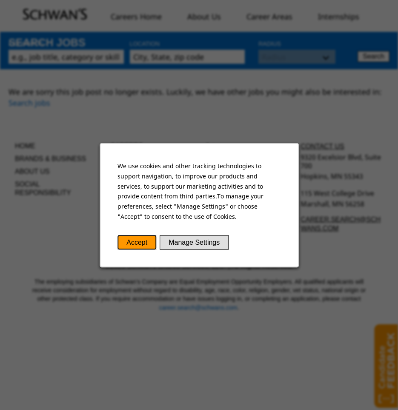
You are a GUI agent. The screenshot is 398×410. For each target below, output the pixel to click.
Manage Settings (194, 242)
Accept (137, 242)
